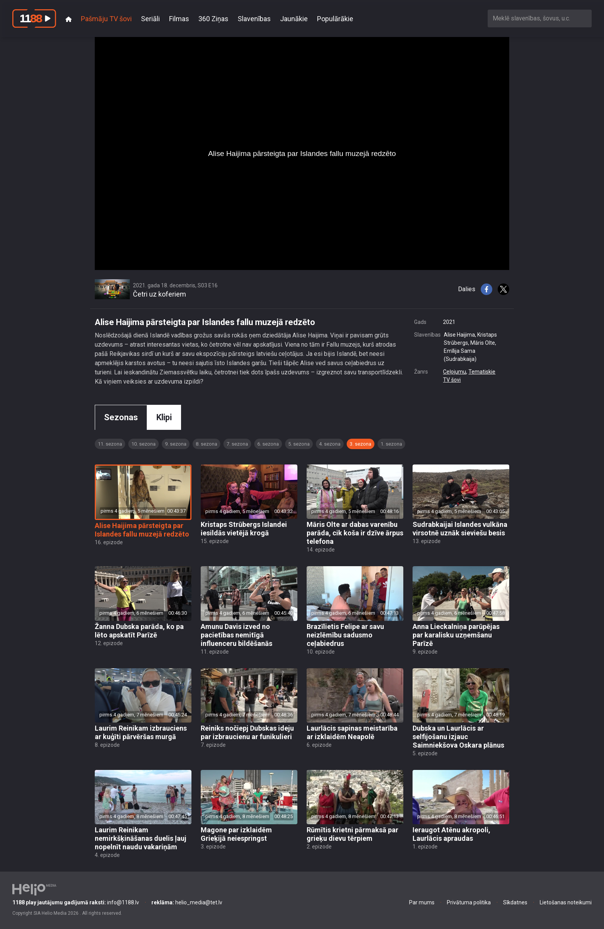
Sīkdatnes (515, 902)
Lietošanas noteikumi (566, 902)
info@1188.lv (75, 902)
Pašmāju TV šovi (106, 19)
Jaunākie (294, 19)
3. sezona (360, 444)
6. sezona (268, 444)
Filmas (179, 19)
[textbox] (539, 18)
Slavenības (254, 19)
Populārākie (335, 19)
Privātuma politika (469, 902)
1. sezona (391, 444)
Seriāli (150, 19)
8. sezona (206, 444)
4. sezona (330, 444)
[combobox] (540, 18)
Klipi (164, 417)
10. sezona (143, 444)
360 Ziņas (213, 19)
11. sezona (110, 444)
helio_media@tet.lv (186, 902)
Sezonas (121, 417)
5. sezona (299, 444)
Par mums (422, 902)
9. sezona (175, 444)
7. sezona (237, 444)
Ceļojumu (454, 372)
